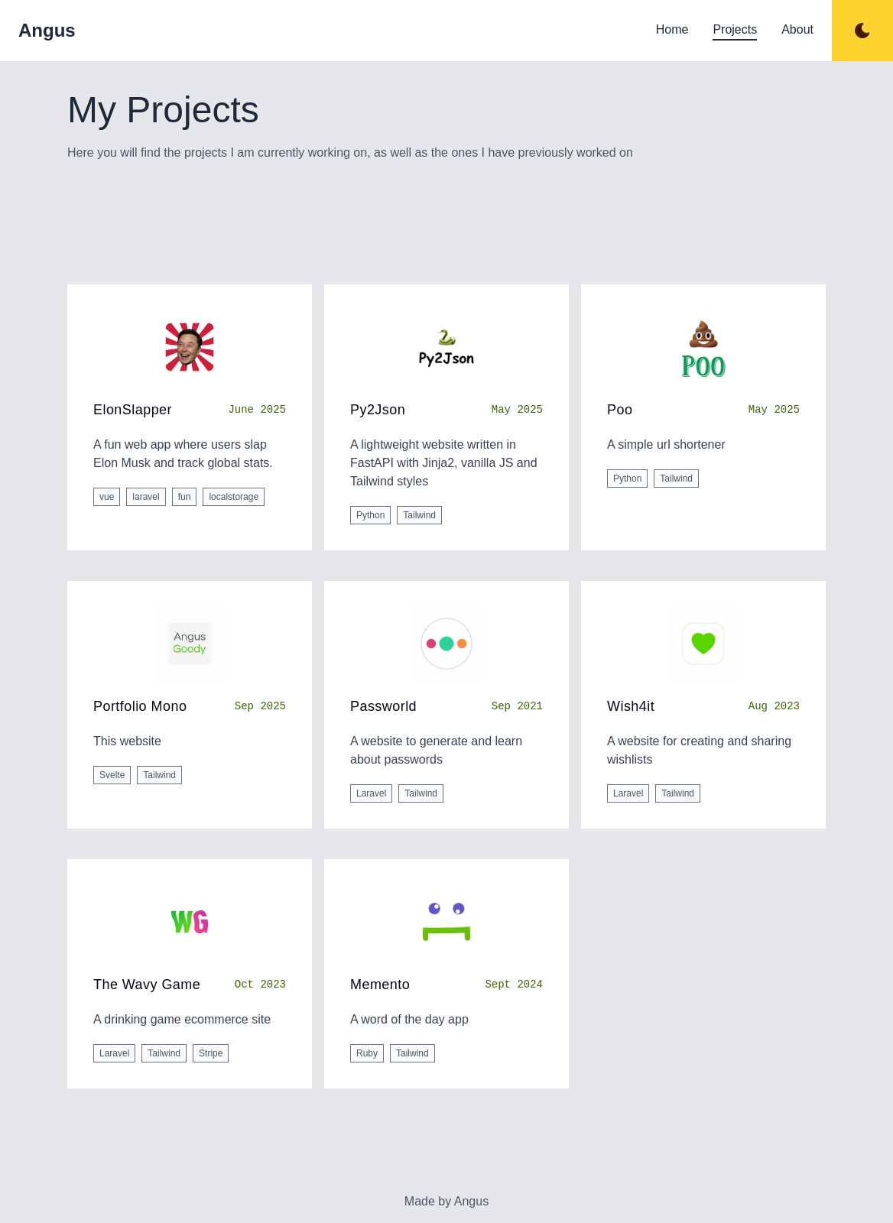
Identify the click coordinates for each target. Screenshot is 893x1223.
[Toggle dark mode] (862, 30)
